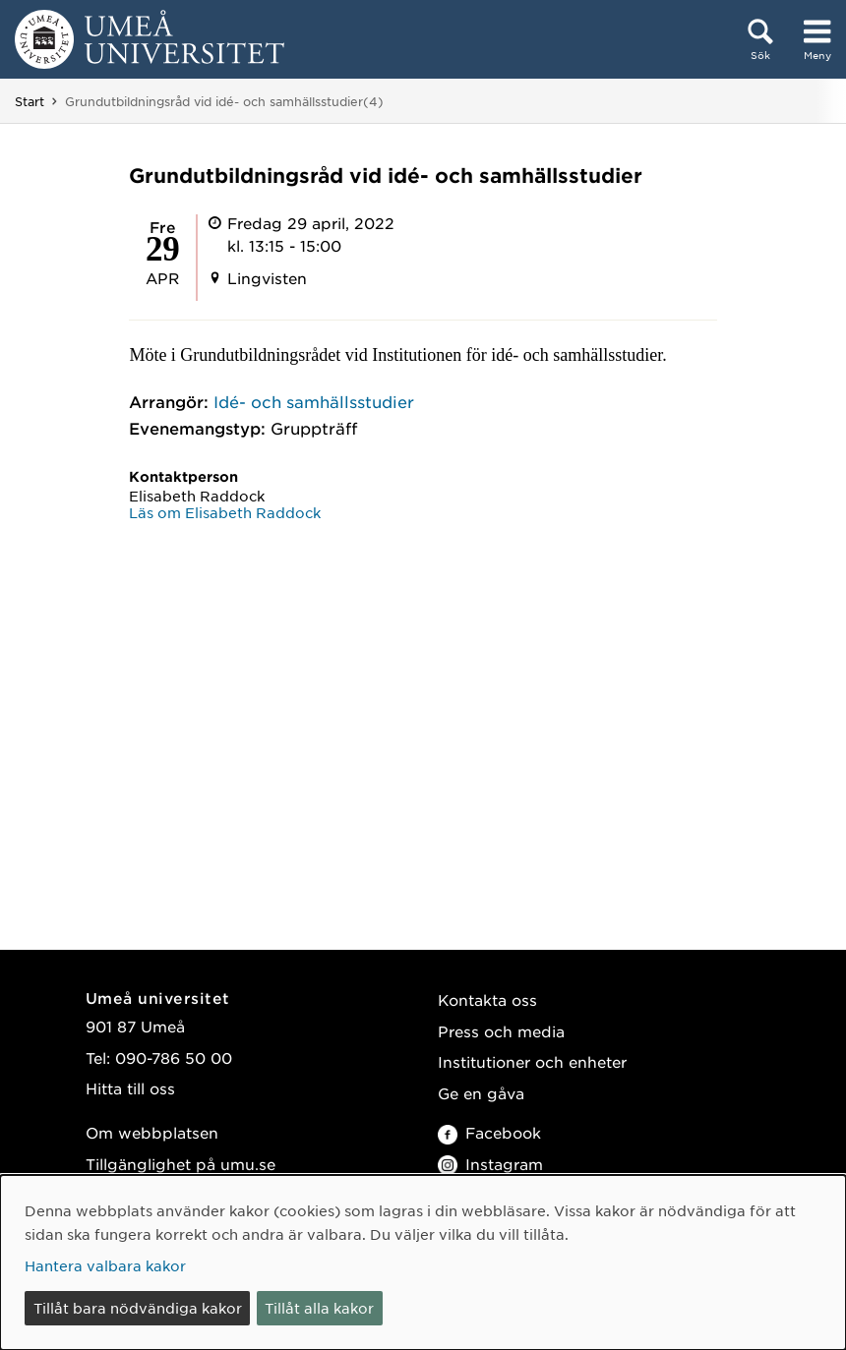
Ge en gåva (481, 1093)
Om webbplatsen (152, 1132)
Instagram (490, 1163)
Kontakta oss (487, 999)
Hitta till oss (130, 1088)
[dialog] (423, 1262)
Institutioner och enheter (532, 1061)
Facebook (489, 1132)
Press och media (501, 1031)
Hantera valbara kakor (105, 1265)
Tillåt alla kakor (319, 1308)
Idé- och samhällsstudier (313, 401)
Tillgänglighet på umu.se (180, 1163)
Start (29, 101)
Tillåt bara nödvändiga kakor (137, 1308)
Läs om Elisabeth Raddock (225, 512)
